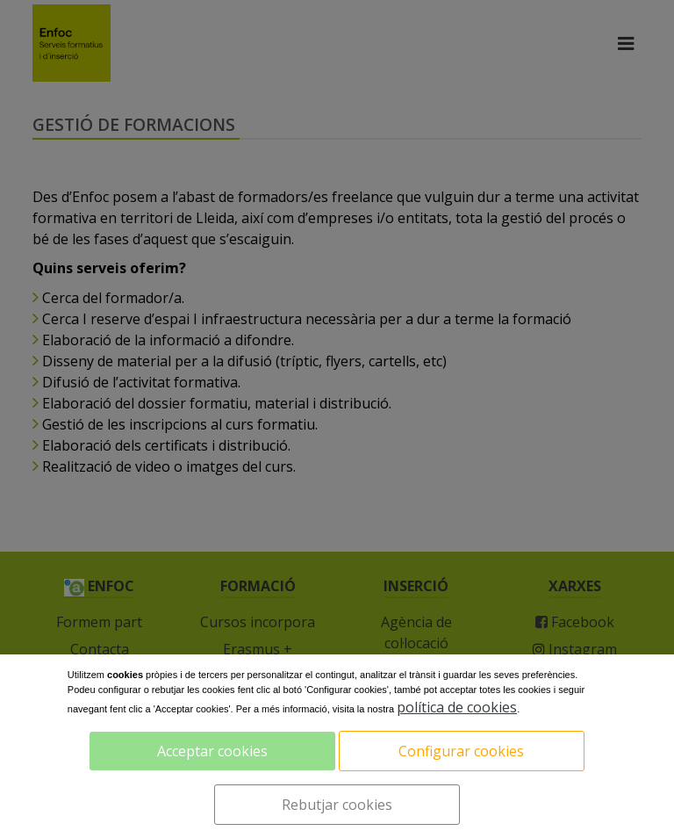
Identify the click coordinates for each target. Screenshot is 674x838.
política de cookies (457, 707)
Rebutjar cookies (337, 804)
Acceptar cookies (212, 751)
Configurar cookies (461, 751)
